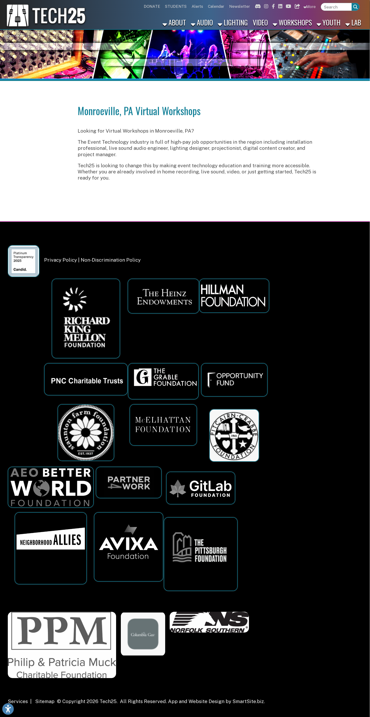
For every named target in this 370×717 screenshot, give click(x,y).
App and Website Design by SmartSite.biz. (216, 701)
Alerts (197, 6)
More (309, 6)
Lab (353, 22)
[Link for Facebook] (272, 6)
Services (18, 701)
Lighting (233, 22)
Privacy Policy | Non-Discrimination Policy (92, 260)
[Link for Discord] (257, 6)
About (174, 22)
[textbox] (336, 7)
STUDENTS (176, 6)
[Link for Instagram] (265, 6)
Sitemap (45, 701)
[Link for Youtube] (287, 6)
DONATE (152, 6)
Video (260, 22)
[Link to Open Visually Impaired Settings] (8, 709)
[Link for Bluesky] (296, 6)
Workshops (292, 22)
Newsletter (239, 6)
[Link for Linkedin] (279, 6)
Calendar (216, 6)
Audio (202, 22)
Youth (329, 22)
